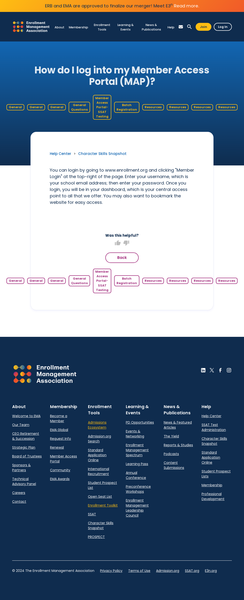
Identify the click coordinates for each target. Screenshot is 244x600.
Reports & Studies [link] (178, 445)
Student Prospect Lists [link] (216, 474)
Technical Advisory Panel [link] (24, 481)
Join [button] (203, 27)
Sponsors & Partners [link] (21, 467)
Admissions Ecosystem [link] (97, 425)
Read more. (186, 6)
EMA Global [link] (59, 429)
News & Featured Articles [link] (178, 425)
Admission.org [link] (167, 570)
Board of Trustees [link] (27, 456)
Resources (153, 107)
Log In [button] (223, 27)
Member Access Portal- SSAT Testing (102, 107)
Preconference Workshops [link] (138, 489)
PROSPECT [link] (96, 536)
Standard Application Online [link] (97, 455)
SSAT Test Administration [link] (214, 427)
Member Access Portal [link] (63, 459)
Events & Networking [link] (135, 434)
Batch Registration (127, 107)
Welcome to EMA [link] (26, 416)
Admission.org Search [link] (99, 439)
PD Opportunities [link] (140, 422)
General (15, 107)
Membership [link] (212, 485)
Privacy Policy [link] (111, 570)
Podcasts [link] (171, 453)
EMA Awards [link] (60, 479)
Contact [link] (19, 501)
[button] (181, 26)
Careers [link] (18, 492)
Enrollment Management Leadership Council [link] (137, 508)
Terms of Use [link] (139, 570)
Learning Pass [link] (137, 464)
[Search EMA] (189, 26)
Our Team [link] (20, 424)
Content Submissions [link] (174, 465)
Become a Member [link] (58, 418)
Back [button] (122, 257)
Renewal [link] (57, 447)
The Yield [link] (171, 436)
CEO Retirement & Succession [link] (25, 436)
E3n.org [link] (211, 570)
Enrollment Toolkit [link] (103, 505)
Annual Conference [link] (136, 475)
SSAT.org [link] (192, 570)
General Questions (79, 107)
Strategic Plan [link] (23, 447)
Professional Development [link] (213, 496)
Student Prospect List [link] (102, 485)
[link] (31, 27)
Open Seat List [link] (100, 496)
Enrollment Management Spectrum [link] (137, 450)
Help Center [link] (60, 153)
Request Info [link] (60, 438)
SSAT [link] (92, 514)
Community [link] (60, 470)
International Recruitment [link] (98, 471)
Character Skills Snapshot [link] (102, 153)
